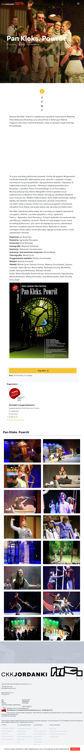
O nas (35, 728)
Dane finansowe (38, 736)
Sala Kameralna (21, 734)
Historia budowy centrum (40, 731)
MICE (18, 742)
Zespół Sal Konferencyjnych (24, 736)
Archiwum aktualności (7, 736)
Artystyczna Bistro (54, 736)
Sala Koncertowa (21, 731)
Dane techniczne (38, 739)
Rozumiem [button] (75, 749)
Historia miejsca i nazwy (40, 734)
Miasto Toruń (52, 728)
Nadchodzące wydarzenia (8, 728)
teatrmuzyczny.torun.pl (16, 420)
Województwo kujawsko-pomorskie (58, 731)
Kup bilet (43, 370)
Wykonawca (37, 744)
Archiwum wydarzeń (7, 731)
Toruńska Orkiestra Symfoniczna (57, 734)
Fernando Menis (38, 742)
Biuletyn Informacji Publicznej (18, 708)
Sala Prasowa (20, 739)
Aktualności (5, 733)
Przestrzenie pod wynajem (24, 728)
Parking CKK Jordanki (7, 739)
